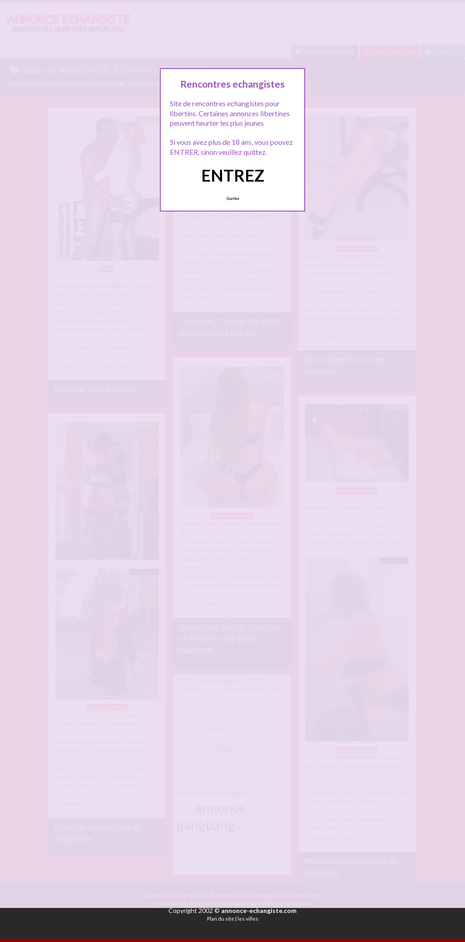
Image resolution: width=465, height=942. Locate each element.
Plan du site (220, 919)
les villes (247, 919)
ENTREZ (232, 175)
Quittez (232, 198)
